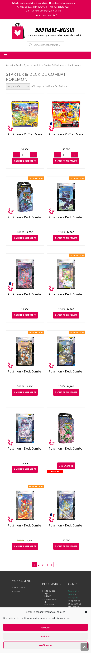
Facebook (73, 591)
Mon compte (20, 587)
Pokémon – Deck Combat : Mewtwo (25, 448)
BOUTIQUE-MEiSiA (54, 30)
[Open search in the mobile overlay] (45, 45)
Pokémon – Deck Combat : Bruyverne (25, 217)
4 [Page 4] (47, 564)
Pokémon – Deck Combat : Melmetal (66, 371)
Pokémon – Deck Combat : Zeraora (66, 525)
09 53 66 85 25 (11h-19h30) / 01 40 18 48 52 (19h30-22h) (44, 6)
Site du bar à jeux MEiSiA (49, 593)
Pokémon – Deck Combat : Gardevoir (66, 294)
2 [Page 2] (38, 564)
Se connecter (44, 15)
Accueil (9, 65)
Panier (17, 591)
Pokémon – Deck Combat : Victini (25, 525)
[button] (86, 611)
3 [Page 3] (43, 564)
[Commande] (18, 86)
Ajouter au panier (25, 161)
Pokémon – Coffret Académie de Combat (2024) (66, 134)
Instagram (73, 597)
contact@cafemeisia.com (63, 3)
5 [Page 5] (51, 564)
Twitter (71, 594)
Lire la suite (66, 465)
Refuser (45, 636)
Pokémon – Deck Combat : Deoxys (25, 294)
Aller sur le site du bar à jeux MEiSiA (31, 3)
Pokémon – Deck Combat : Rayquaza (66, 448)
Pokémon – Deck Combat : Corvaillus (66, 217)
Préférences (46, 645)
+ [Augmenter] (33, 155)
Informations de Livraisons (50, 602)
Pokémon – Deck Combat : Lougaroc (25, 371)
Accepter (46, 627)
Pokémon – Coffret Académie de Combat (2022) (25, 134)
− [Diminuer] (16, 155)
